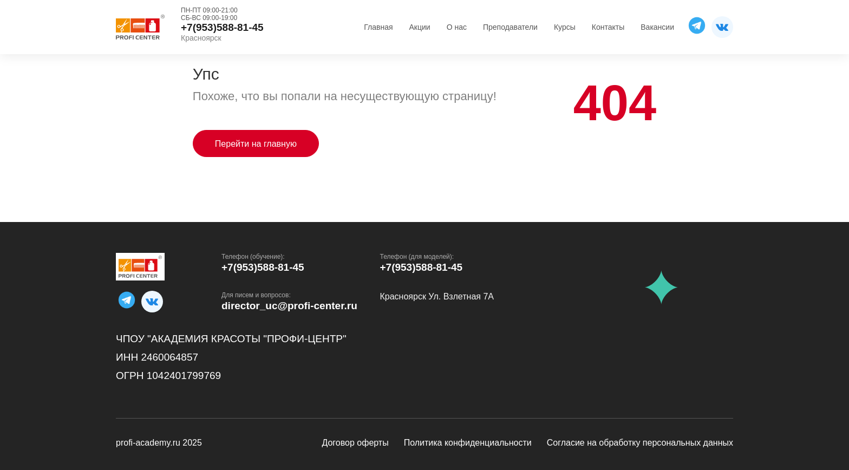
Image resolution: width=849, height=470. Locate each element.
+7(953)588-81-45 (262, 267)
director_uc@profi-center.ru (289, 305)
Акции (419, 27)
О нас (457, 27)
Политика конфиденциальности (468, 442)
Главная (378, 27)
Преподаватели (510, 27)
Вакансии (657, 27)
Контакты (608, 27)
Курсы (565, 27)
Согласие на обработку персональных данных (640, 442)
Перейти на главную (256, 143)
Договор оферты (355, 442)
